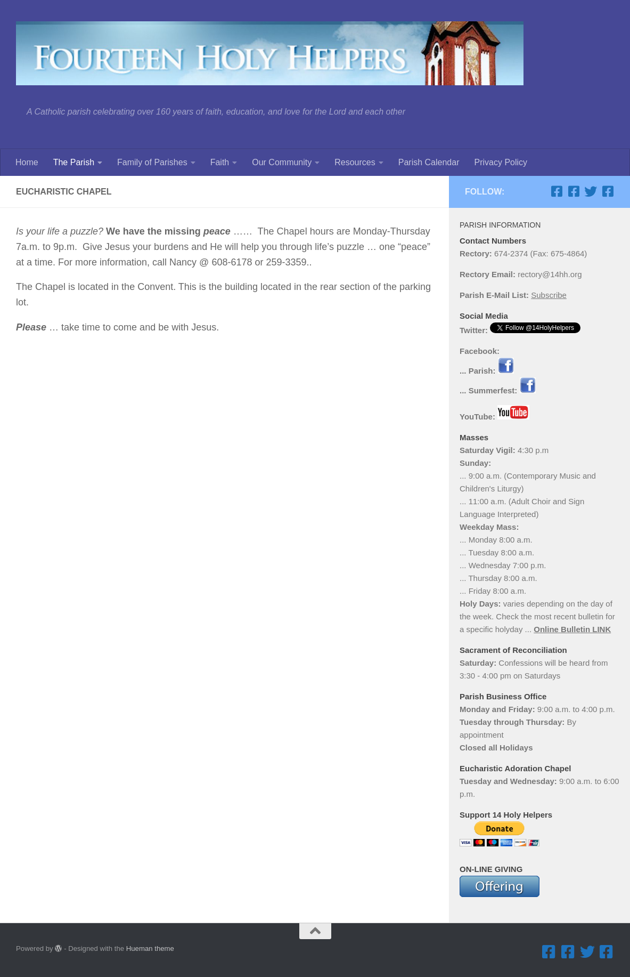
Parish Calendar (429, 162)
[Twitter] (590, 191)
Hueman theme (150, 948)
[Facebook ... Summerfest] (573, 191)
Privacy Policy (500, 162)
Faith (220, 162)
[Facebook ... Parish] (556, 191)
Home (26, 162)
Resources (354, 162)
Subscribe (549, 295)
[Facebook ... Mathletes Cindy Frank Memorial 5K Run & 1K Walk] (607, 191)
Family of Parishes (152, 162)
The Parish (73, 162)
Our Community (282, 162)
